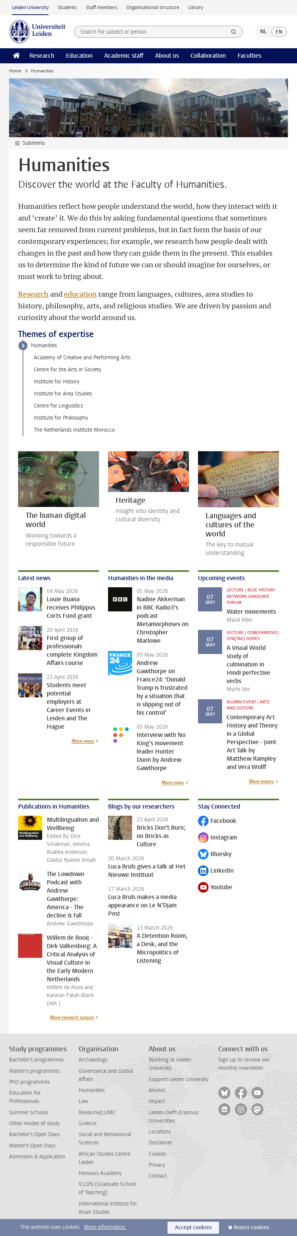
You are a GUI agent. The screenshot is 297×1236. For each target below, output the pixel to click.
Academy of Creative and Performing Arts (82, 357)
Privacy (157, 1165)
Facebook (217, 821)
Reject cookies (251, 1227)
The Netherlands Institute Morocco (74, 429)
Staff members (101, 7)
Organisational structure (152, 7)
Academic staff (123, 56)
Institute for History (56, 381)
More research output (72, 1017)
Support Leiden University (179, 1079)
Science (87, 1123)
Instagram (217, 838)
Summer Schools (28, 1112)
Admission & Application (37, 1156)
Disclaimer (160, 1142)
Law (83, 1101)
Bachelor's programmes (36, 1059)
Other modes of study (34, 1123)
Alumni (157, 1090)
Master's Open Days (32, 1145)
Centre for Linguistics (58, 405)
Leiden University (30, 7)
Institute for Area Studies (63, 393)
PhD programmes (29, 1082)
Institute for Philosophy (61, 417)
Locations (160, 1131)
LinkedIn (216, 871)
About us (167, 56)
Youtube (215, 888)
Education (79, 56)
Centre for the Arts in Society (67, 369)
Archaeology (93, 1059)
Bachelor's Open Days (34, 1134)
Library (195, 7)
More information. (105, 1227)
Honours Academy (100, 1173)
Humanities (44, 345)
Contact (158, 1175)
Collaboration (208, 56)
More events (261, 781)
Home (15, 71)
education (80, 294)
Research (41, 56)
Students (67, 7)
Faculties (249, 56)
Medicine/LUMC (97, 1112)
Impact (157, 1101)
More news (83, 741)
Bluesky (215, 854)
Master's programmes (34, 1071)
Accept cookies (193, 1227)
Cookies (157, 1154)
